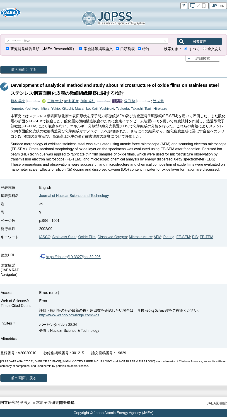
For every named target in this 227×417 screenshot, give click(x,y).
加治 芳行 (87, 101)
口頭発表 (127, 49)
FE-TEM (206, 237)
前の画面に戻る (23, 70)
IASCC (44, 237)
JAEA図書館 (217, 403)
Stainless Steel (64, 237)
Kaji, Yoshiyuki (103, 108)
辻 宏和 (158, 101)
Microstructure (140, 237)
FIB (195, 237)
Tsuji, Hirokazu (156, 108)
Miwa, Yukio (50, 108)
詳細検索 (203, 58)
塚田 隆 (129, 101)
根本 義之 (18, 101)
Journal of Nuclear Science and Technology (74, 196)
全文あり (215, 49)
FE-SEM (183, 237)
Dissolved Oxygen (112, 237)
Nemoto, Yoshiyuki (25, 108)
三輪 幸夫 (54, 101)
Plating (168, 237)
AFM (157, 237)
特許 (146, 49)
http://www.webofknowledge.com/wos (69, 315)
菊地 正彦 (71, 101)
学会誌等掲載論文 (98, 49)
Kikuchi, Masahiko (76, 108)
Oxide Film (87, 237)
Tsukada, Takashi (129, 108)
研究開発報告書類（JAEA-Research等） (43, 49)
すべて (194, 49)
